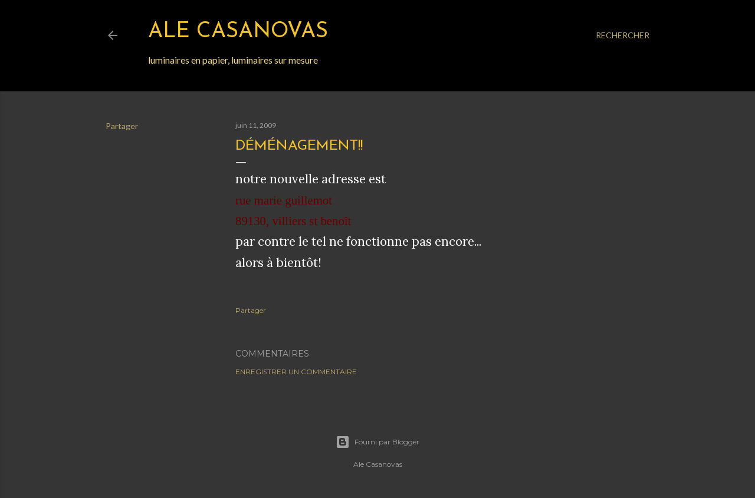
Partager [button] (122, 126)
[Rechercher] (622, 35)
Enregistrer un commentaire (296, 371)
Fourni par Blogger (377, 442)
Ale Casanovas (238, 31)
